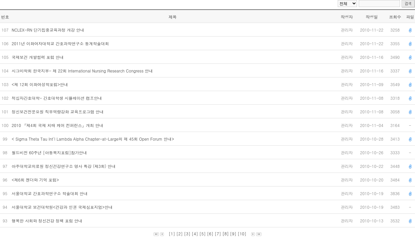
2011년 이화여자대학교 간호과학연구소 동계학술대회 (61, 43)
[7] (218, 233)
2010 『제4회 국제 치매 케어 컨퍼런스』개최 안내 (58, 125)
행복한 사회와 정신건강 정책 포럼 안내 (48, 220)
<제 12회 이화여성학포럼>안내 (40, 84)
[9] (233, 233)
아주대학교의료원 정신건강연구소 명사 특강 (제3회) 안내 (64, 166)
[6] (210, 233)
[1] (172, 233)
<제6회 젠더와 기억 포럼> (36, 179)
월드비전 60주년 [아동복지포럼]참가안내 (50, 152)
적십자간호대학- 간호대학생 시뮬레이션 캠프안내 (57, 98)
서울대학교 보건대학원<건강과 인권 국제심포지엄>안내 (63, 207)
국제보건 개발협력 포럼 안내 (38, 57)
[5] (202, 233)
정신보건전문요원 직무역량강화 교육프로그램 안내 (58, 111)
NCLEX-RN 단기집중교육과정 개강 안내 (49, 30)
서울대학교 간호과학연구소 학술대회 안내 (50, 193)
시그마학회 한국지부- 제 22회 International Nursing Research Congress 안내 (83, 70)
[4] (195, 233)
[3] (187, 233)
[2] (179, 233)
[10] (242, 233)
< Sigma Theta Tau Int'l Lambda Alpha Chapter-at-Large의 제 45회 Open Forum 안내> (94, 139)
